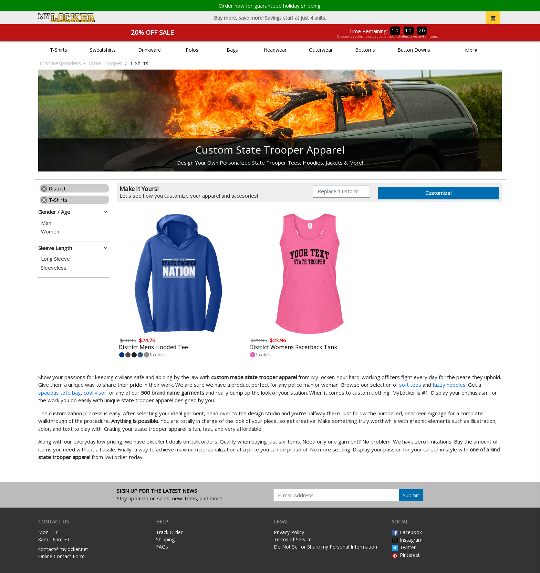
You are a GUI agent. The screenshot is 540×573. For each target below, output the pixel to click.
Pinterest (406, 555)
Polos (192, 49)
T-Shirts (58, 49)
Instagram (407, 539)
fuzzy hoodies (449, 384)
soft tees (410, 384)
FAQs (162, 546)
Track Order (169, 532)
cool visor (95, 392)
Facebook (407, 532)
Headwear (275, 49)
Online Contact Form (61, 556)
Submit (411, 495)
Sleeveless (53, 268)
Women (50, 232)
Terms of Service (293, 539)
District (53, 188)
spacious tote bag (59, 392)
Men (46, 223)
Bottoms (365, 49)
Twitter (404, 547)
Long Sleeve (55, 259)
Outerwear (321, 49)
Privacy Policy (289, 532)
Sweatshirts (103, 49)
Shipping (165, 539)
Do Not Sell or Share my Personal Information (325, 546)
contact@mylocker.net (63, 549)
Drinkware (149, 49)
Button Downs (413, 49)
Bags (232, 49)
